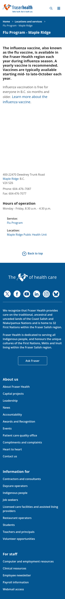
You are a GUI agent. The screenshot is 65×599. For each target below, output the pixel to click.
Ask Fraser (32, 361)
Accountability (12, 414)
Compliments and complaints (22, 442)
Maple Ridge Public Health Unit (27, 235)
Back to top (35, 253)
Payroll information (16, 582)
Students (9, 525)
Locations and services (28, 21)
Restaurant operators (17, 518)
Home (6, 21)
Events (7, 428)
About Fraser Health (16, 387)
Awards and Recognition (19, 421)
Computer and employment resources (28, 561)
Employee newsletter (17, 575)
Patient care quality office (20, 435)
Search (51, 8)
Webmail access (13, 589)
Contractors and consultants (22, 479)
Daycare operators (15, 486)
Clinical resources (14, 568)
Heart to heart (12, 449)
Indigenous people (15, 493)
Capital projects (13, 394)
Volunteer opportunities (19, 539)
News (6, 407)
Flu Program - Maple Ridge (18, 25)
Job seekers (10, 500)
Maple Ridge (11, 179)
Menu (58, 8)
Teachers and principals (18, 532)
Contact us (10, 456)
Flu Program (15, 223)
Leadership (10, 401)
